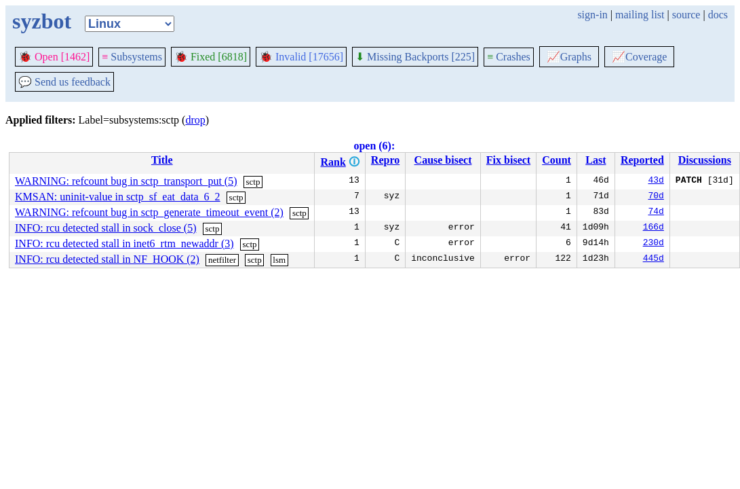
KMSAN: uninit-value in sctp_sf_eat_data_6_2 (117, 196)
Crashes (508, 56)
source (686, 14)
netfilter (222, 260)
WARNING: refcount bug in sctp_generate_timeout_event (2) (149, 212)
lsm (279, 260)
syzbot (41, 21)
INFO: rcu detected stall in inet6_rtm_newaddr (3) (124, 243)
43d (655, 181)
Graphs (569, 56)
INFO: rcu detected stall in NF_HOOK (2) (107, 259)
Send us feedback (64, 82)
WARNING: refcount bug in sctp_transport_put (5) (126, 181)
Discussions (704, 160)
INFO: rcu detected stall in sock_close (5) (105, 228)
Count (556, 160)
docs (718, 14)
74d (655, 212)
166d (653, 228)
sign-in (592, 14)
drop (195, 120)
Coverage (639, 56)
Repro (385, 160)
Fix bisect (508, 160)
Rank (332, 162)
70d (655, 197)
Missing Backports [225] (415, 56)
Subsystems (132, 56)
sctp (253, 182)
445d (653, 259)
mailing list (639, 14)
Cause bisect (443, 160)
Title (162, 160)
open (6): (374, 145)
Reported (642, 160)
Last (595, 160)
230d (653, 244)
